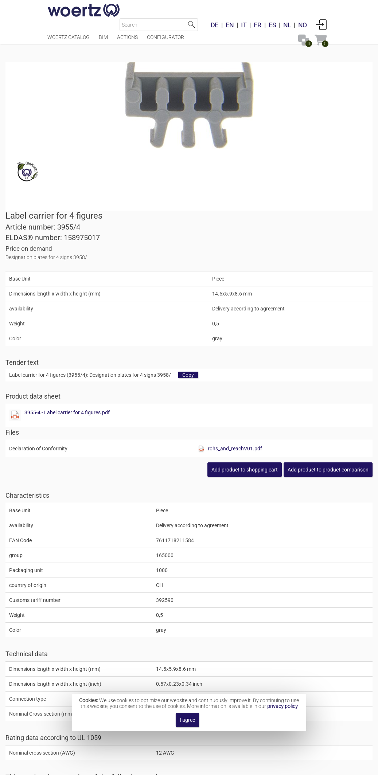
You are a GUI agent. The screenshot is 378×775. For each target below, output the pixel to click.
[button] (286, 332)
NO (302, 25)
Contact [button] (148, 765)
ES (272, 25)
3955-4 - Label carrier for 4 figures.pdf (254, 275)
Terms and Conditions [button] (194, 765)
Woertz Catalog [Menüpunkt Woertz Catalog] (68, 41)
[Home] (83, 11)
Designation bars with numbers (206, 670)
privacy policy (282, 706)
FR (257, 25)
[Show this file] (202, 277)
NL (287, 25)
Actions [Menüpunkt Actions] (127, 41)
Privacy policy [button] (249, 765)
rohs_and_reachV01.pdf (302, 311)
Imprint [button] (120, 765)
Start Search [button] (191, 24)
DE (214, 25)
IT (243, 25)
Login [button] (321, 24)
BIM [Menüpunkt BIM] (103, 41)
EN (230, 25)
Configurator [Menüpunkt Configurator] (165, 41)
